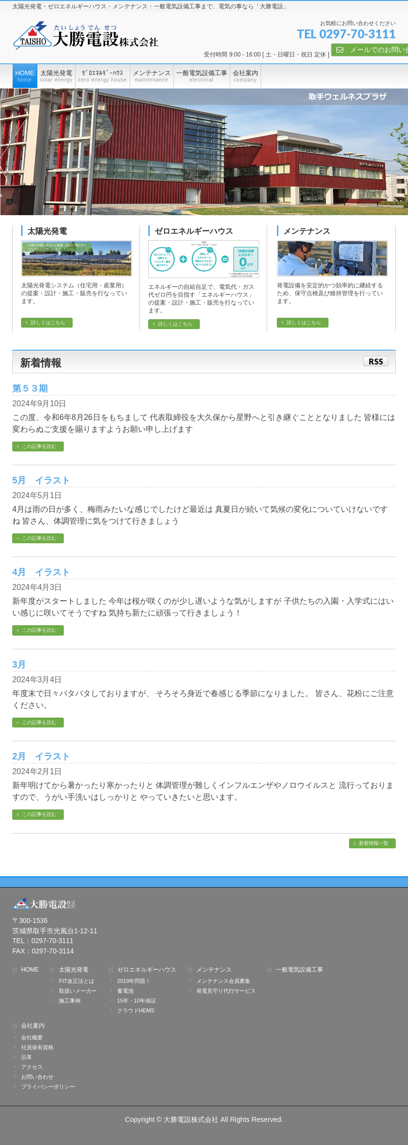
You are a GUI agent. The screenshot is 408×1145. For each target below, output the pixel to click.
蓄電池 (125, 991)
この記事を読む (39, 446)
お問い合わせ (37, 1077)
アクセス (32, 1067)
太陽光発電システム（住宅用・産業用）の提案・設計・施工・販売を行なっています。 (74, 293)
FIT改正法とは (76, 981)
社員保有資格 (64, 1047)
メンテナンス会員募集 (223, 981)
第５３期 (30, 388)
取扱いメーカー (78, 991)
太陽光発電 (47, 231)
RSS (376, 361)
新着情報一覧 (373, 843)
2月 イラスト (41, 756)
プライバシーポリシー (48, 1086)
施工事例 (70, 1001)
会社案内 (33, 1026)
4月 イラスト (41, 572)
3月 (19, 664)
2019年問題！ (134, 981)
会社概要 (32, 1037)
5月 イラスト (41, 480)
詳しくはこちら (48, 322)
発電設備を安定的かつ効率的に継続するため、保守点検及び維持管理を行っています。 (330, 293)
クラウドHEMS (136, 1010)
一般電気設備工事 (299, 970)
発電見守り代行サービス (226, 991)
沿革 (26, 1057)
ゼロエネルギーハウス (194, 231)
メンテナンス (306, 231)
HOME (30, 970)
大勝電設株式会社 (190, 1119)
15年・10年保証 (136, 1001)
